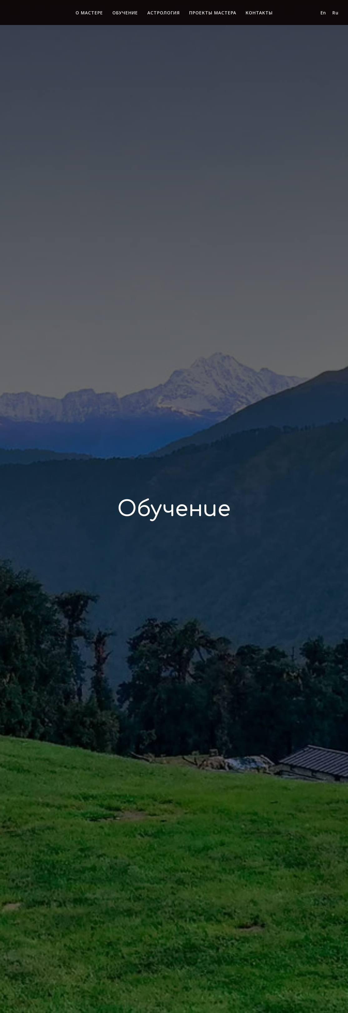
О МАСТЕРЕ (89, 13)
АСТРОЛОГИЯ (163, 13)
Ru (335, 13)
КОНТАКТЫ (259, 13)
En (323, 13)
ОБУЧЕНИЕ (125, 13)
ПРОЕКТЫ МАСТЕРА (212, 13)
